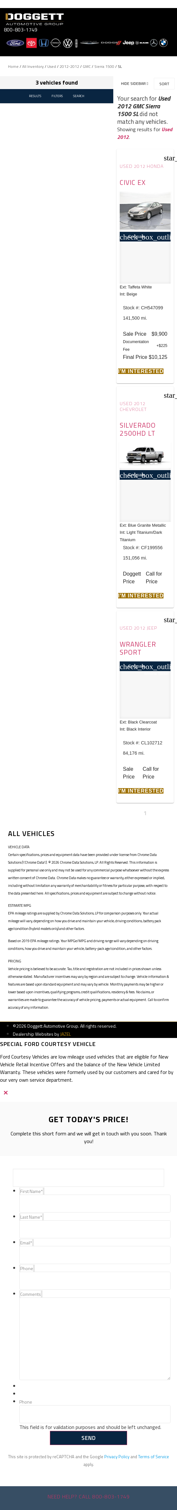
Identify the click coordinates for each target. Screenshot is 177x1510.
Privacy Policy (116, 1456)
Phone (25, 1402)
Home (13, 66)
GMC (87, 66)
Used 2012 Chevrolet (133, 406)
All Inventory (33, 66)
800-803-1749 (20, 29)
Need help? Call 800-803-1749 (89, 1496)
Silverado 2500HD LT (138, 429)
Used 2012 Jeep (138, 628)
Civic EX (133, 182)
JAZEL (65, 1034)
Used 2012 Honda (142, 166)
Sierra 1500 (104, 66)
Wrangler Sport (138, 648)
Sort (164, 84)
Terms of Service (153, 1456)
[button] (140, 371)
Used (51, 66)
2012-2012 (69, 66)
